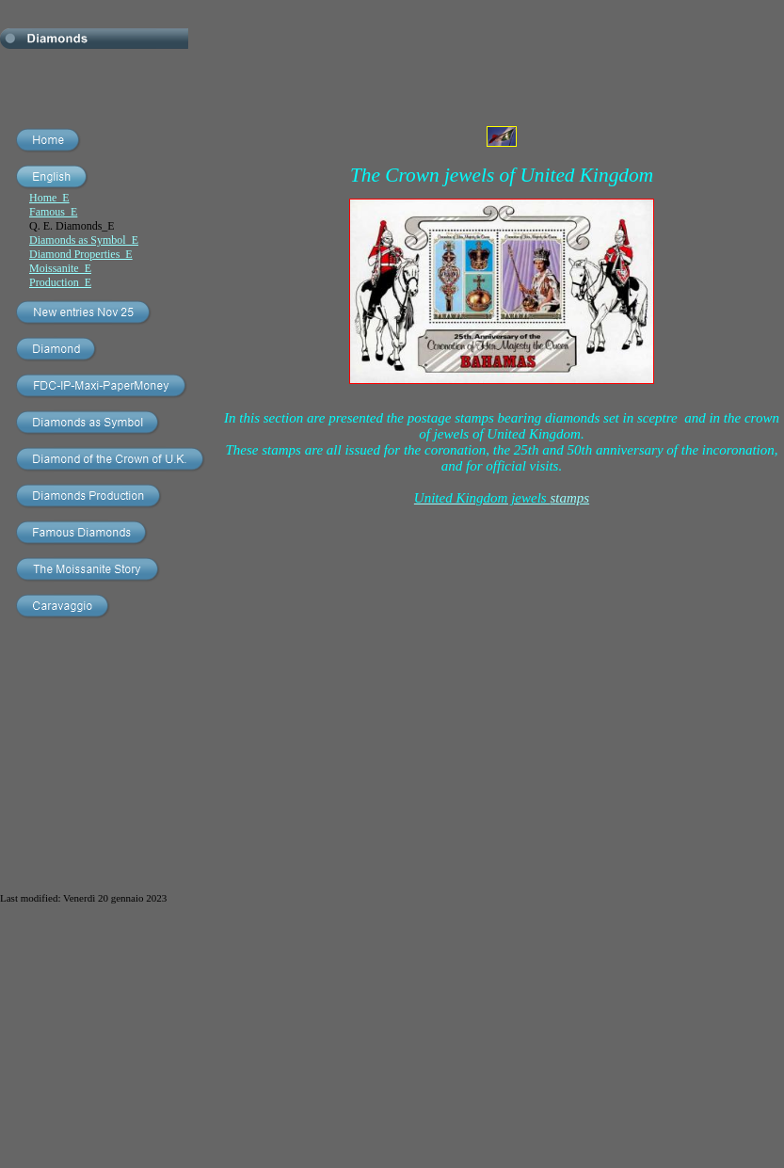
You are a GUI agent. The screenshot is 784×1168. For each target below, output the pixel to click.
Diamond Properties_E (81, 254)
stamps (501, 497)
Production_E (60, 282)
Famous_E (53, 211)
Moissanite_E (60, 268)
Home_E (49, 197)
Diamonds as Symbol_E (83, 240)
